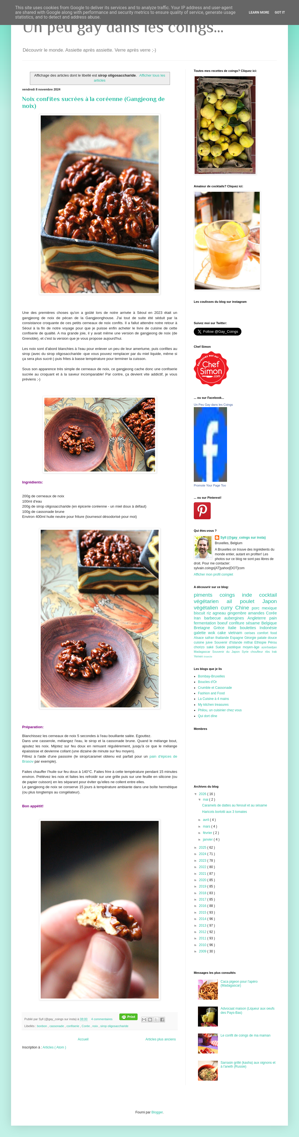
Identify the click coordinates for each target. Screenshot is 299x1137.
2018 (203, 893)
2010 (203, 945)
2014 (203, 919)
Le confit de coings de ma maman (245, 1035)
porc (257, 608)
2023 (203, 861)
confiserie (73, 1026)
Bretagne (203, 628)
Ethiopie (261, 642)
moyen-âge (252, 647)
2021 (203, 874)
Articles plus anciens (161, 1039)
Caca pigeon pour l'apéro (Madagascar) (239, 983)
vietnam (236, 633)
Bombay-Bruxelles (211, 676)
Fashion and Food (211, 693)
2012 (203, 932)
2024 (203, 854)
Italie (234, 628)
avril (206, 820)
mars (207, 826)
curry (228, 608)
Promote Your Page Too (210, 485)
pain (273, 618)
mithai (249, 642)
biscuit (200, 613)
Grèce (220, 628)
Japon (269, 601)
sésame (253, 623)
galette (201, 633)
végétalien (207, 608)
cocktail (268, 595)
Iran (199, 618)
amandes (257, 613)
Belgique (269, 623)
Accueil (83, 1039)
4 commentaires (102, 1019)
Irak (274, 651)
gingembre (238, 613)
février (208, 833)
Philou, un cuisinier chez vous (220, 710)
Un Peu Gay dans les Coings (213, 404)
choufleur (258, 651)
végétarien (210, 601)
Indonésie (268, 628)
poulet (251, 601)
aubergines (236, 618)
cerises (250, 633)
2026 (203, 794)
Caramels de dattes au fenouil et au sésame (234, 805)
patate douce (267, 638)
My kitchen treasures (213, 705)
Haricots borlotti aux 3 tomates (224, 812)
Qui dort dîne (207, 716)
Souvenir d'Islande (229, 642)
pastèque (235, 647)
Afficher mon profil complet (213, 574)
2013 (203, 925)
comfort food (267, 633)
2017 (203, 899)
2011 (203, 938)
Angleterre (258, 618)
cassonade (57, 1026)
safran (210, 638)
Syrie (246, 651)
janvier (208, 839)
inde (250, 595)
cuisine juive (204, 642)
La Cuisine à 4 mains (213, 699)
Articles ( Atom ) (54, 1047)
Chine (243, 608)
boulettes (249, 628)
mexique (269, 608)
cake (223, 633)
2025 (203, 847)
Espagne (237, 638)
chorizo (200, 647)
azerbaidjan (269, 647)
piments (207, 595)
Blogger (157, 1112)
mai (206, 799)
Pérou (272, 642)
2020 (203, 880)
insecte (208, 656)
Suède (221, 647)
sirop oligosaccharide (114, 1026)
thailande (222, 638)
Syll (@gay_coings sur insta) (243, 537)
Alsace (199, 638)
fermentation (206, 623)
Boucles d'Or (207, 682)
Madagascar (203, 651)
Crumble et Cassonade (215, 688)
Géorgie (250, 638)
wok (213, 633)
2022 (203, 867)
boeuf (223, 623)
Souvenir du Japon (227, 651)
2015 (203, 912)
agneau (220, 613)
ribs (268, 651)
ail (233, 601)
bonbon (42, 1026)
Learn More (259, 12)
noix (95, 1026)
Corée (86, 1026)
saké (211, 647)
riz (210, 613)
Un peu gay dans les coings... (123, 26)
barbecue (214, 618)
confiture (237, 623)
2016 (203, 906)
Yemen (199, 656)
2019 (203, 886)
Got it (280, 12)
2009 (203, 951)
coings (231, 595)
